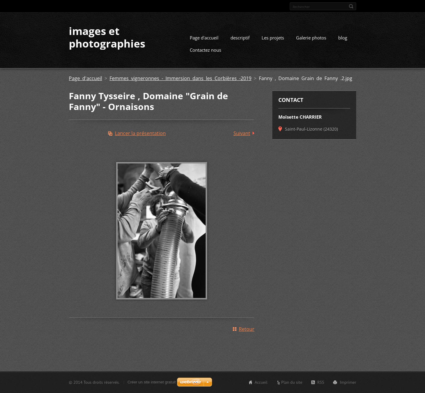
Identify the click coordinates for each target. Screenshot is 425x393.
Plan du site (291, 382)
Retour (246, 329)
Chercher (351, 6)
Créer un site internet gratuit (152, 382)
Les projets (273, 38)
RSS (320, 382)
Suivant (241, 133)
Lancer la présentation (140, 133)
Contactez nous (205, 50)
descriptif (240, 38)
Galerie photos (311, 38)
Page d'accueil (204, 38)
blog (342, 38)
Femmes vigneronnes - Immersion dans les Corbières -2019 (180, 78)
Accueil (261, 382)
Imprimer (348, 382)
